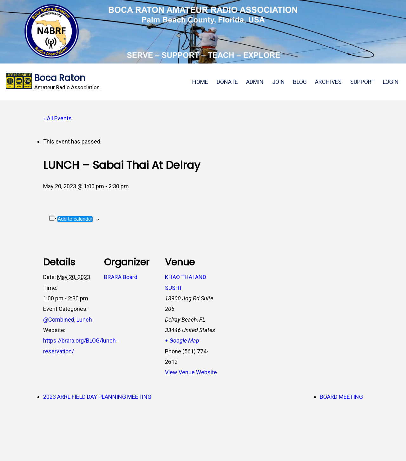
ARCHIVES (328, 81)
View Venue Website (191, 372)
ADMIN (255, 81)
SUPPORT (362, 81)
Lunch (84, 319)
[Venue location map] (259, 280)
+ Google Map (182, 340)
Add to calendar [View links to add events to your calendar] (75, 219)
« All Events (57, 118)
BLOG (300, 81)
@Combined (58, 319)
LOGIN (391, 81)
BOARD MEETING (341, 396)
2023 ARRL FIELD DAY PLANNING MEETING (97, 396)
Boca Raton (59, 78)
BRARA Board (120, 277)
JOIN (278, 81)
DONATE (227, 81)
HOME (200, 81)
